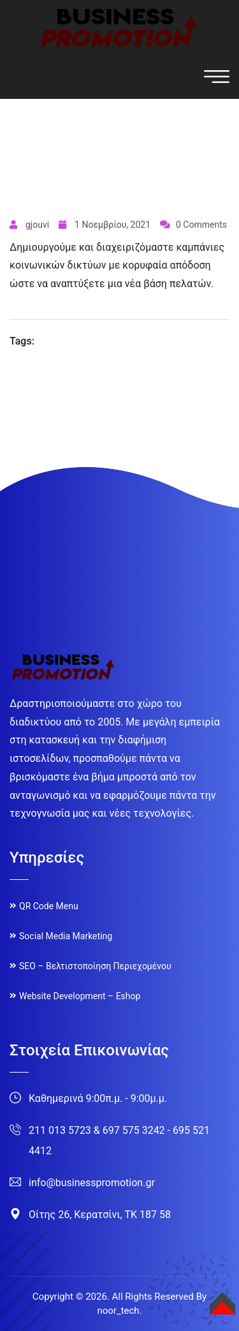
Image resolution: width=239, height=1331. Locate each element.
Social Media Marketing (65, 936)
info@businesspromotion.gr (92, 1183)
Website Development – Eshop (79, 996)
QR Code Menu (48, 906)
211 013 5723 (60, 1130)
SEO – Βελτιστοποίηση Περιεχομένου (95, 966)
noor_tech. (119, 1310)
